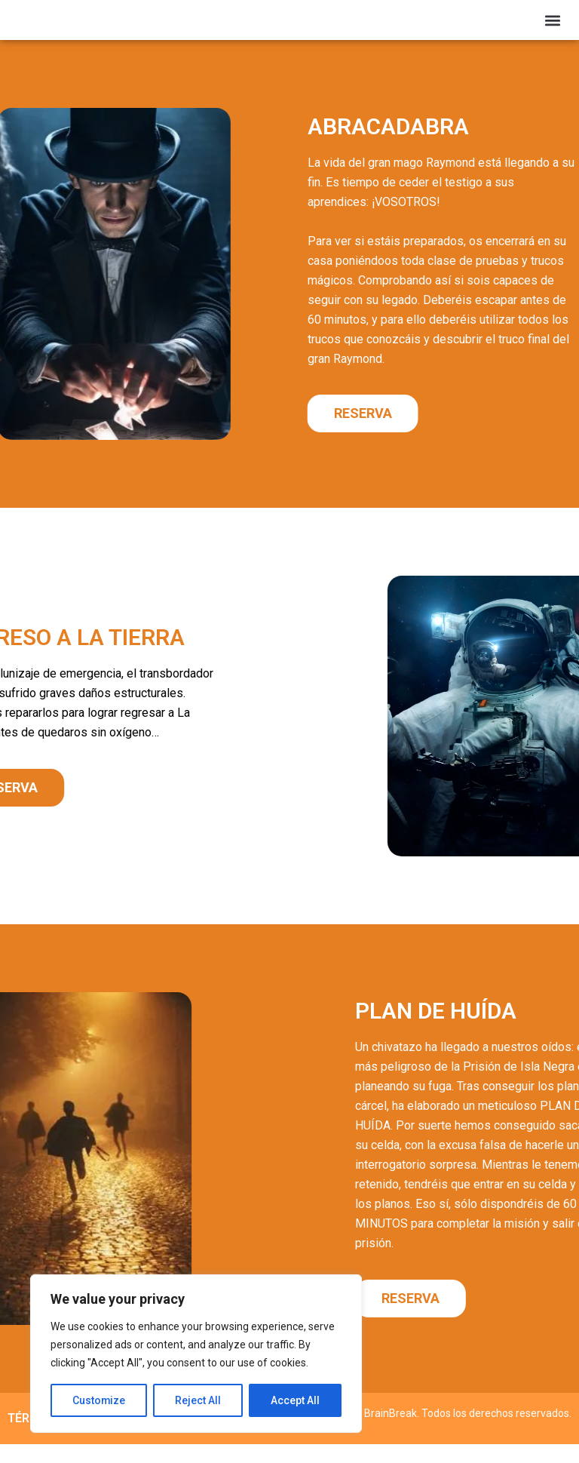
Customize (99, 1400)
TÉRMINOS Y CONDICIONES (83, 1437)
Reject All (199, 1400)
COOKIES (199, 1437)
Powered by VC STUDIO (515, 1443)
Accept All (295, 1400)
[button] (553, 29)
